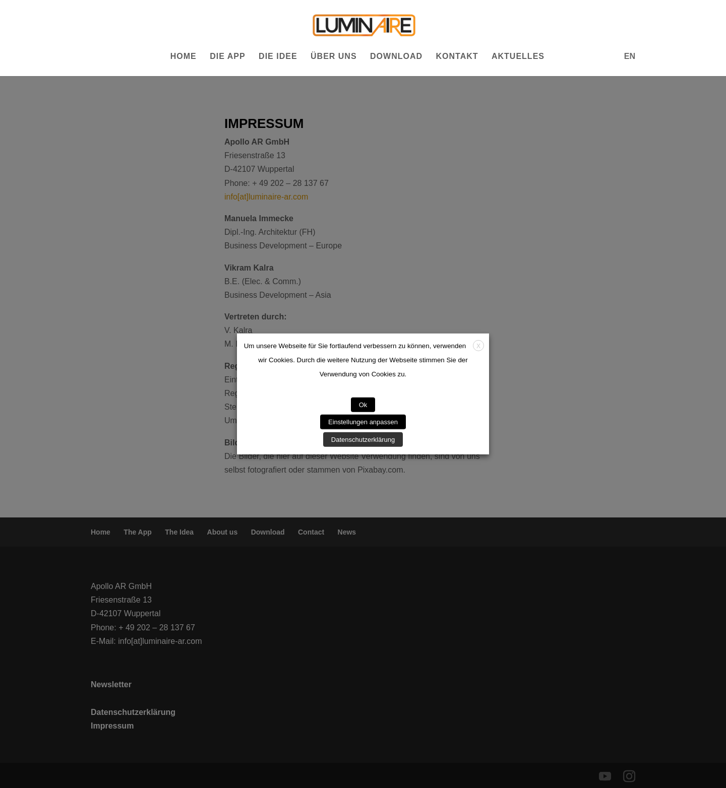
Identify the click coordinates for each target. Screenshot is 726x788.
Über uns (334, 56)
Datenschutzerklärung (363, 439)
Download (396, 56)
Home (183, 56)
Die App (227, 56)
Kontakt (457, 56)
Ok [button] (363, 405)
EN (629, 56)
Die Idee (278, 56)
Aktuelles (518, 56)
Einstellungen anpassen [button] (363, 422)
